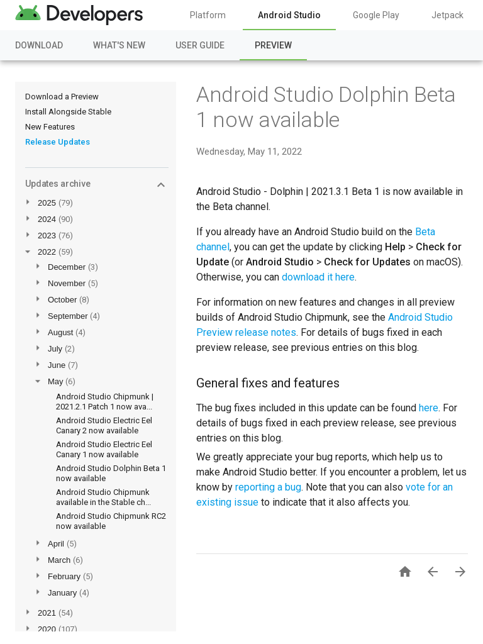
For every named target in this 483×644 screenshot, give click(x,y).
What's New (119, 45)
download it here (318, 277)
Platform (208, 15)
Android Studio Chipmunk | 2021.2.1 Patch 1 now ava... (104, 401)
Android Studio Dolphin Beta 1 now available (326, 107)
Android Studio (289, 15)
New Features (50, 126)
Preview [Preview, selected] (273, 45)
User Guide (200, 45)
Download (39, 45)
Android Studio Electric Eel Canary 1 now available (104, 449)
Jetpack (447, 15)
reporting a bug (268, 487)
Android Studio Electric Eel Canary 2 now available (104, 425)
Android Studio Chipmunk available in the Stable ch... (103, 497)
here (428, 408)
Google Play (376, 15)
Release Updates (57, 142)
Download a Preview (62, 96)
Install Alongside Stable (68, 111)
